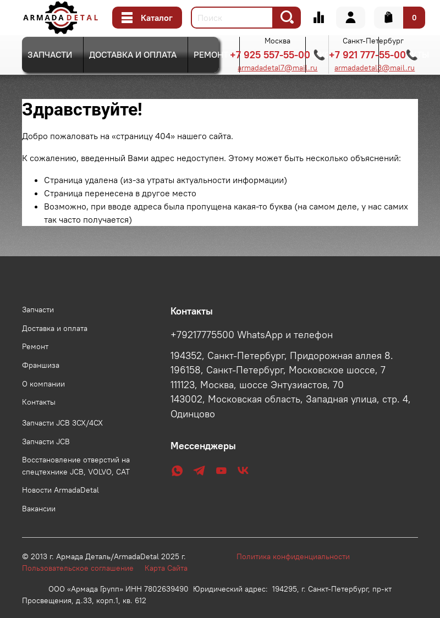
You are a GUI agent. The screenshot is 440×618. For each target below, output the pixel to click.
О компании (43, 384)
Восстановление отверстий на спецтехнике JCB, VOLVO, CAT (76, 466)
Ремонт (211, 54)
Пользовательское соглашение (83, 568)
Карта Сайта (166, 568)
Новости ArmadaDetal (60, 490)
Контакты (39, 402)
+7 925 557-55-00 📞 (277, 54)
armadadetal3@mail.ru (374, 68)
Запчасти (50, 54)
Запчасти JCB (46, 441)
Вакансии (39, 509)
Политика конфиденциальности (299, 556)
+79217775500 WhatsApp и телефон (251, 335)
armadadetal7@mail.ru (277, 68)
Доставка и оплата (133, 54)
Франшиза (40, 365)
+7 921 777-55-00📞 (373, 54)
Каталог (147, 17)
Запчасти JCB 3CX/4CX (62, 423)
